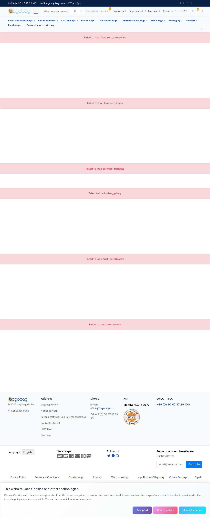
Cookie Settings (178, 477)
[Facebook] (113, 455)
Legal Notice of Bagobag (150, 477)
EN (183, 11)
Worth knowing (119, 477)
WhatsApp (74, 3)
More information (192, 510)
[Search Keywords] (56, 11)
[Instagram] (117, 455)
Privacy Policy (18, 477)
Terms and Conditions (47, 477)
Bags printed (137, 11)
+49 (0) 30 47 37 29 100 (22, 3)
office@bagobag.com (52, 3)
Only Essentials (165, 510)
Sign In (198, 477)
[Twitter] (109, 455)
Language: (14, 452)
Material (154, 11)
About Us (169, 11)
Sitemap (97, 477)
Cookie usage (75, 477)
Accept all (142, 510)
